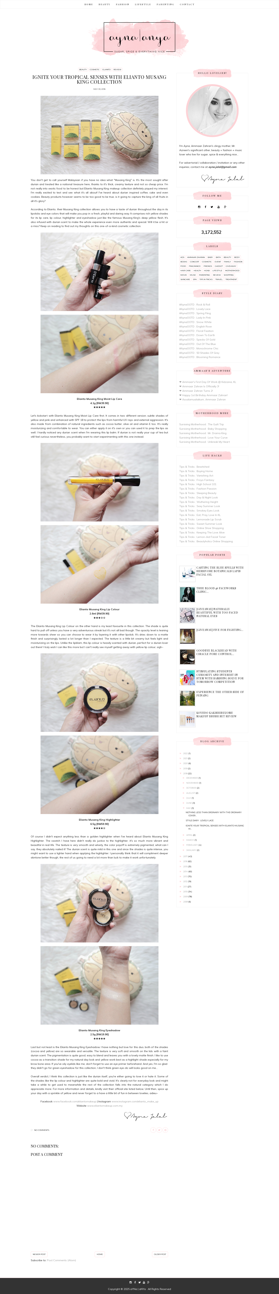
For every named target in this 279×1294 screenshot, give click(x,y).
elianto (106, 69)
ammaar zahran (196, 257)
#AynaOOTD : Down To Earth (197, 335)
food (183, 266)
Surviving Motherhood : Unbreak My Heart (204, 441)
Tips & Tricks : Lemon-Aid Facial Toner (202, 537)
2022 (185, 753)
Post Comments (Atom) (61, 1260)
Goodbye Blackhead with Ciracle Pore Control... (216, 652)
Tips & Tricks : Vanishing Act (196, 475)
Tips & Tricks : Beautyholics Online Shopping (206, 541)
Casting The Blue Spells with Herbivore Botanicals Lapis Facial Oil (220, 571)
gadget (219, 266)
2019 (185, 768)
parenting (204, 275)
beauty (83, 69)
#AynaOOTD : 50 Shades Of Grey (199, 353)
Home (88, 4)
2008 (185, 901)
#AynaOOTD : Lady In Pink (195, 317)
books (183, 262)
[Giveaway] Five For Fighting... (219, 630)
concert (194, 262)
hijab (207, 270)
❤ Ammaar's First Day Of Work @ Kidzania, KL (207, 382)
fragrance (195, 266)
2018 (185, 773)
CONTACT (187, 4)
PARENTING (165, 4)
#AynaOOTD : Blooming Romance (199, 357)
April (189, 835)
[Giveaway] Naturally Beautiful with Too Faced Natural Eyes (217, 612)
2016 (185, 861)
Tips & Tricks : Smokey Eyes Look (199, 510)
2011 (185, 886)
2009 (185, 896)
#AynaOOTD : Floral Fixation (196, 331)
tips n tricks (206, 279)
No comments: (41, 1130)
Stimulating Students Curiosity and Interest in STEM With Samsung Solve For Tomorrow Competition (220, 677)
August (191, 793)
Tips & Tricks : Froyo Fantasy (196, 480)
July (189, 798)
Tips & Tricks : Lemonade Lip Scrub (200, 519)
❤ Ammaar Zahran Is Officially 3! (199, 386)
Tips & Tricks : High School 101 (197, 484)
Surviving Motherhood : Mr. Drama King (202, 433)
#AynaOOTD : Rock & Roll (194, 304)
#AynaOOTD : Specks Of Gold (197, 339)
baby (210, 257)
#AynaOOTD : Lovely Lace (194, 309)
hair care (185, 270)
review (117, 69)
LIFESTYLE (143, 4)
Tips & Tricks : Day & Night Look (198, 497)
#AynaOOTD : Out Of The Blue (197, 344)
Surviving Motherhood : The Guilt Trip (201, 424)
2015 (185, 866)
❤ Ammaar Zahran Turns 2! (196, 390)
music (193, 275)
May (188, 808)
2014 (185, 871)
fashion (238, 262)
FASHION (122, 4)
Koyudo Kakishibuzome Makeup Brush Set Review (216, 714)
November (192, 783)
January (191, 850)
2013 (185, 876)
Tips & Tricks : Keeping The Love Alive (202, 532)
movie (183, 275)
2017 (185, 856)
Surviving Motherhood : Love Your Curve (203, 437)
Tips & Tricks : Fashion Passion (198, 488)
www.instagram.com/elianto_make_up (135, 1101)
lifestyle (217, 270)
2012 (185, 881)
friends (208, 266)
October (191, 788)
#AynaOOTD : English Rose (195, 326)
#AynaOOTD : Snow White (195, 322)
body (237, 257)
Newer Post (39, 1254)
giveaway (231, 266)
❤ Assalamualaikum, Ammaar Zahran (202, 399)
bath (218, 257)
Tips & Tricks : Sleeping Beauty (197, 493)
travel (219, 279)
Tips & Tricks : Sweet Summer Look (200, 523)
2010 (185, 891)
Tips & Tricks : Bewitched (194, 466)
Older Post (160, 1254)
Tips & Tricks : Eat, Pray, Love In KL (200, 515)
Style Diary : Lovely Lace (200, 820)
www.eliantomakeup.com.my (105, 1105)
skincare (185, 279)
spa (195, 279)
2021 (185, 758)
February (192, 845)
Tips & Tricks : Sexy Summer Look (199, 506)
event (218, 262)
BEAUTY (104, 4)
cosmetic (95, 69)
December (192, 778)
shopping (229, 275)
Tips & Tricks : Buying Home (196, 471)
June (189, 803)
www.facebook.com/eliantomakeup (74, 1101)
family (227, 262)
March (190, 840)
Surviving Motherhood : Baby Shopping (202, 428)
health (197, 270)
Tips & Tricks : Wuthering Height (198, 502)
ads (182, 257)
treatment (231, 279)
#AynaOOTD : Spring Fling (195, 313)
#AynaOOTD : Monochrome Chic (198, 348)
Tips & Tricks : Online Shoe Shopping (201, 528)
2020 (185, 763)
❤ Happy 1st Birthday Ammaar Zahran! (203, 395)
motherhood (232, 270)
